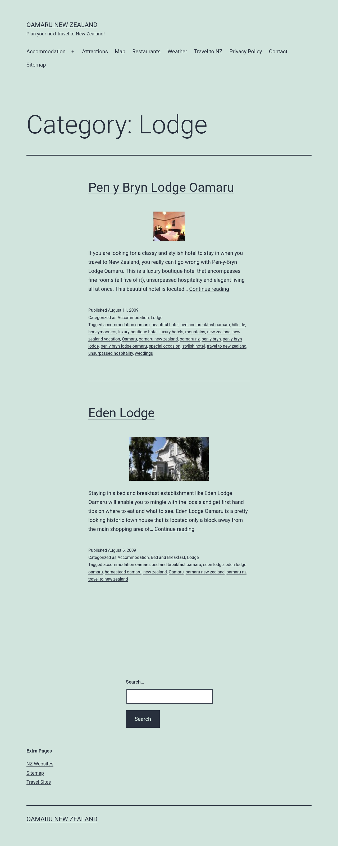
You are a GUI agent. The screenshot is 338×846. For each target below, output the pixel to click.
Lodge (156, 317)
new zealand (219, 331)
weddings (144, 353)
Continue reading (209, 289)
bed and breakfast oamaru (205, 324)
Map (120, 51)
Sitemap (36, 65)
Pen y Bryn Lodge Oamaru (161, 187)
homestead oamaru (123, 571)
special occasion (164, 346)
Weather (177, 51)
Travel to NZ (208, 51)
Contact (278, 51)
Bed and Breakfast (168, 557)
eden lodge (213, 564)
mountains (195, 331)
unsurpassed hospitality (110, 353)
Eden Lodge (121, 412)
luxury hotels (171, 331)
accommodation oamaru (126, 324)
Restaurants (146, 51)
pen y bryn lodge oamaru (124, 346)
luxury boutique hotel (138, 331)
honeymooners (102, 331)
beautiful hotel (165, 324)
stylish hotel (193, 346)
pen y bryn (211, 339)
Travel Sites (38, 782)
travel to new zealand (226, 346)
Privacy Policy (245, 51)
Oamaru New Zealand (61, 25)
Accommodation (46, 51)
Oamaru (129, 339)
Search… (135, 682)
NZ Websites (39, 763)
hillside (238, 324)
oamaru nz (190, 339)
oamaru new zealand (158, 339)
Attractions (95, 51)
